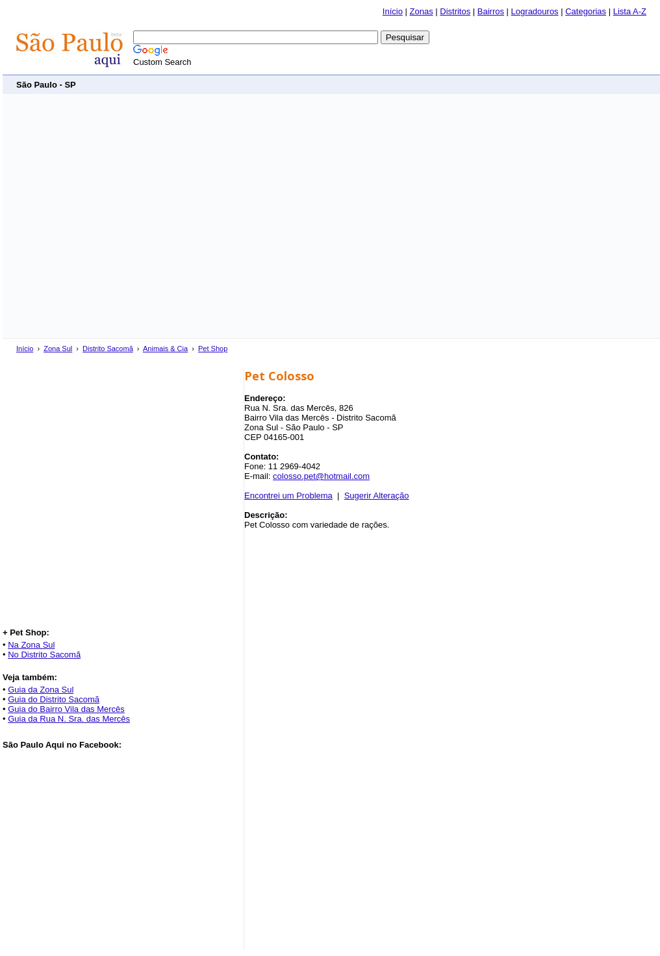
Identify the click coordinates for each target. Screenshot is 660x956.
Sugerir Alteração (376, 495)
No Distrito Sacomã (44, 654)
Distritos (455, 11)
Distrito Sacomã (107, 348)
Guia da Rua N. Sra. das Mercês (69, 719)
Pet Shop (212, 348)
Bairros (490, 11)
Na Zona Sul (31, 645)
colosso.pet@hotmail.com (321, 476)
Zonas (421, 11)
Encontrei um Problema (288, 495)
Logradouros (535, 11)
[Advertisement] (122, 216)
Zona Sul (58, 348)
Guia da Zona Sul (40, 689)
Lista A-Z (629, 11)
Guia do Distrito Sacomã (53, 699)
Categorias (585, 11)
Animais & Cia (165, 348)
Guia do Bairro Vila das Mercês (66, 709)
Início (393, 11)
